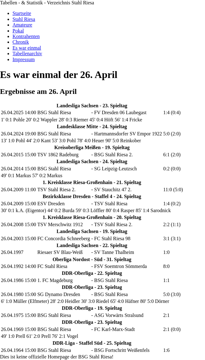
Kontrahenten (26, 36)
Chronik (20, 42)
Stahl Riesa (23, 19)
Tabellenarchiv (27, 53)
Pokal (18, 30)
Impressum (23, 59)
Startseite (21, 13)
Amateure (22, 24)
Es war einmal (26, 48)
